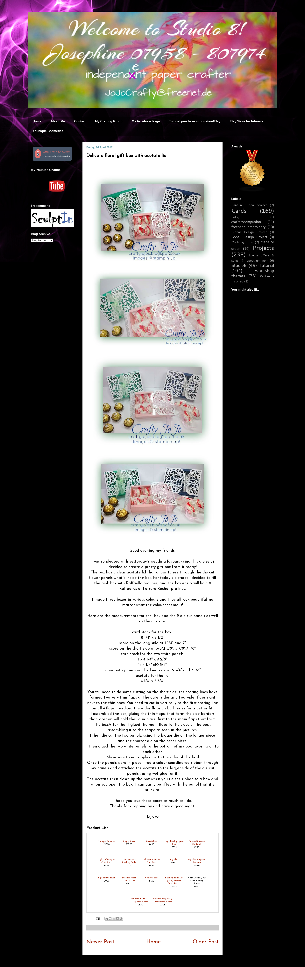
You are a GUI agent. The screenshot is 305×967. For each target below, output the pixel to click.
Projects (263, 248)
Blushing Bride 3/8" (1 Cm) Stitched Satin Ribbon (174, 881)
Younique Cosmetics (48, 131)
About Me (58, 121)
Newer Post (100, 942)
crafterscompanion (246, 221)
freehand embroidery (248, 226)
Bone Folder (151, 842)
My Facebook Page (146, 121)
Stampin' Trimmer (106, 842)
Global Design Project (249, 232)
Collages (236, 217)
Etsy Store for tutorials (246, 121)
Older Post (206, 942)
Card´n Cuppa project (249, 205)
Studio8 (238, 265)
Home (37, 121)
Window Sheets (152, 878)
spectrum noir (257, 260)
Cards (239, 210)
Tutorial (266, 265)
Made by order (242, 242)
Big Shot (174, 860)
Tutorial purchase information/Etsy (194, 121)
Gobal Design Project (249, 236)
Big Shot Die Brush (106, 878)
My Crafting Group (108, 121)
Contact (80, 121)
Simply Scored (129, 842)
